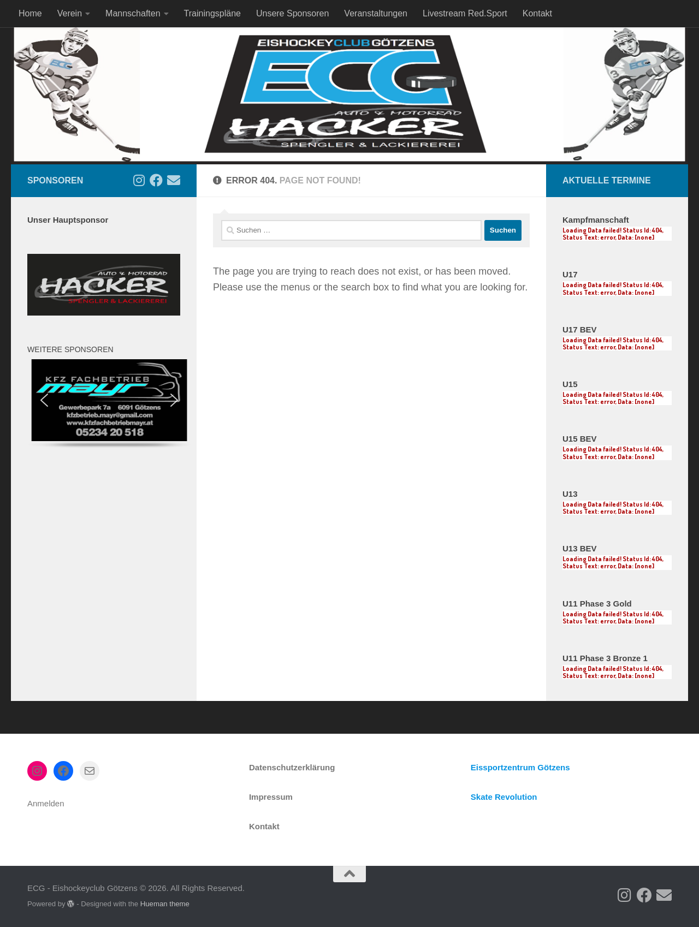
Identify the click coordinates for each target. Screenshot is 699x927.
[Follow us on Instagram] (138, 180)
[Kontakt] (173, 180)
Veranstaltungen (375, 13)
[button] (44, 400)
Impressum (271, 796)
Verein (69, 13)
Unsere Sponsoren (292, 13)
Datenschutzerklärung (292, 767)
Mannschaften (133, 13)
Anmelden (45, 803)
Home (30, 13)
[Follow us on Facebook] (156, 180)
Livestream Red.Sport (465, 13)
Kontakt (537, 13)
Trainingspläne (212, 13)
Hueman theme (164, 904)
